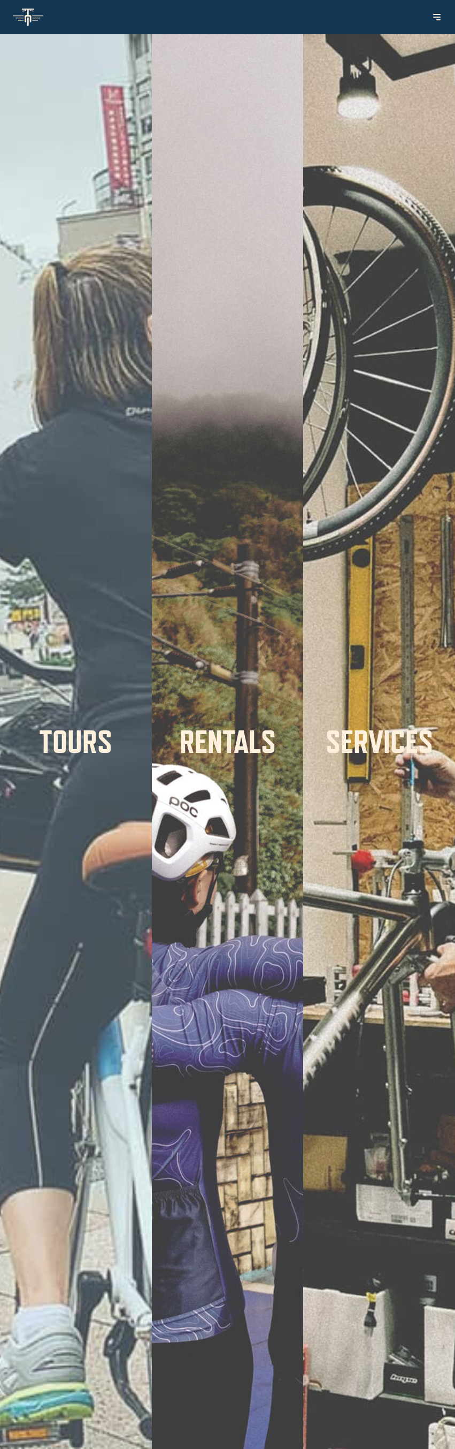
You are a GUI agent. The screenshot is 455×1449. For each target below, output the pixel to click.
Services (379, 741)
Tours (75, 741)
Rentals (228, 741)
